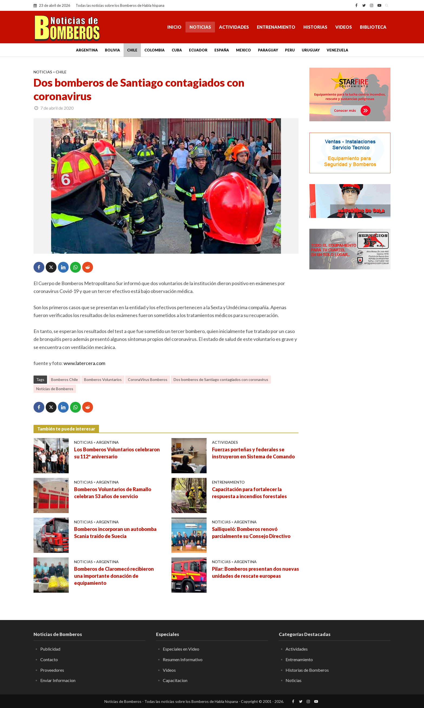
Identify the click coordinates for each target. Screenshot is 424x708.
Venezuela (337, 50)
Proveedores (52, 670)
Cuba (177, 50)
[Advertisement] (349, 361)
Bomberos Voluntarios (103, 379)
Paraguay (268, 50)
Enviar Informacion (57, 680)
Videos (343, 27)
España (221, 50)
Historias (315, 27)
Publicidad (50, 648)
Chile (132, 50)
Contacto (49, 659)
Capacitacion (175, 680)
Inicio (174, 27)
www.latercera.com (84, 363)
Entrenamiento (276, 27)
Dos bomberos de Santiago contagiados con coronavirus (221, 379)
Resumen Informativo (183, 659)
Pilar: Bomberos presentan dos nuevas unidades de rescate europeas (255, 572)
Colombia (154, 50)
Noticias (200, 27)
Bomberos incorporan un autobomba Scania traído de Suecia (115, 532)
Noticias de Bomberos (54, 388)
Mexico (243, 50)
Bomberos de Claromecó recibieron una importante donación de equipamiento (114, 576)
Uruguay (311, 50)
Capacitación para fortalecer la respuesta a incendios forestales (249, 492)
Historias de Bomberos (307, 670)
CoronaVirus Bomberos (147, 379)
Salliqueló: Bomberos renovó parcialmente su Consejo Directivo (251, 532)
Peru (290, 50)
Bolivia (112, 50)
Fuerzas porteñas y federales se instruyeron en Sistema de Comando (253, 452)
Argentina (87, 50)
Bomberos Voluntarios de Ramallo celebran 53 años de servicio (112, 492)
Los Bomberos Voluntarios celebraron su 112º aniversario (117, 452)
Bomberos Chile (64, 379)
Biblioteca (373, 27)
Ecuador (198, 50)
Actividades (234, 27)
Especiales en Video (181, 648)
